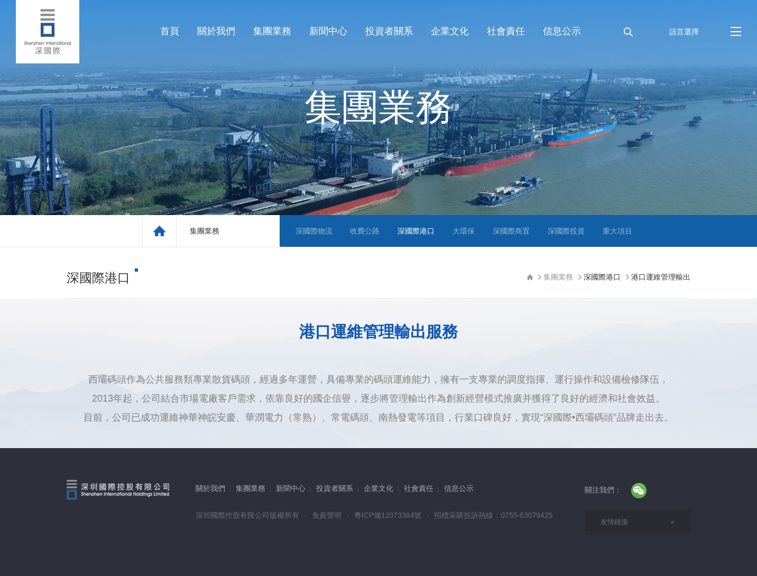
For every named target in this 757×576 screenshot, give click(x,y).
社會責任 (506, 31)
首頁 (169, 31)
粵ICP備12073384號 (388, 515)
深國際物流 (314, 231)
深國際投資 (566, 231)
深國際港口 (416, 231)
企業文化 (450, 31)
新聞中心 (328, 31)
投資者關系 (389, 31)
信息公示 (562, 31)
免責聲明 (326, 515)
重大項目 (617, 231)
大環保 (464, 231)
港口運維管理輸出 (660, 277)
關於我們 (216, 31)
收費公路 (365, 231)
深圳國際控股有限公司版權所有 (247, 515)
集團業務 (272, 31)
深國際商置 (511, 231)
